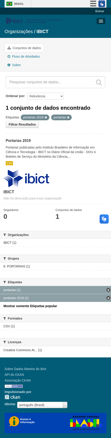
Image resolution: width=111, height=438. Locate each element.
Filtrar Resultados (22, 124)
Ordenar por (15, 96)
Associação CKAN (18, 380)
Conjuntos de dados (24, 48)
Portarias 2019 (18, 141)
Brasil (19, 4)
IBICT (42, 31)
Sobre (14, 65)
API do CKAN (14, 374)
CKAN (12, 397)
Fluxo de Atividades (24, 56)
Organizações (19, 31)
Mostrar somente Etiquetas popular (30, 306)
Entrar (99, 11)
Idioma (10, 404)
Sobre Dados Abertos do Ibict (25, 369)
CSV (9, 163)
